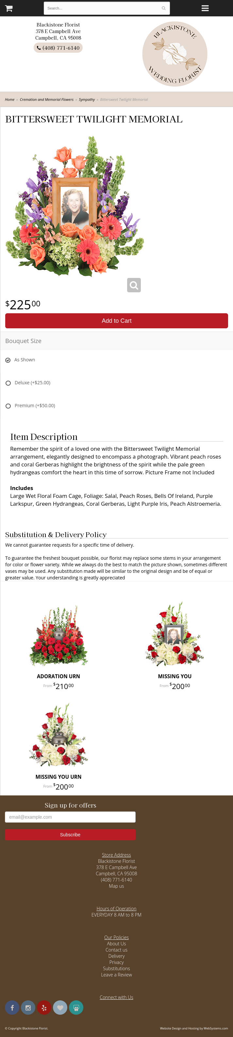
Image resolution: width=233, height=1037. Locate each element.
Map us (116, 886)
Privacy (116, 962)
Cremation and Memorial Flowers (47, 99)
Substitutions (116, 968)
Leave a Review (116, 975)
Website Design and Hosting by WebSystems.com (194, 1028)
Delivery (116, 956)
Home (9, 99)
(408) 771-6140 (58, 47)
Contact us (116, 950)
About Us (116, 943)
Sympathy (87, 99)
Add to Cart (116, 321)
